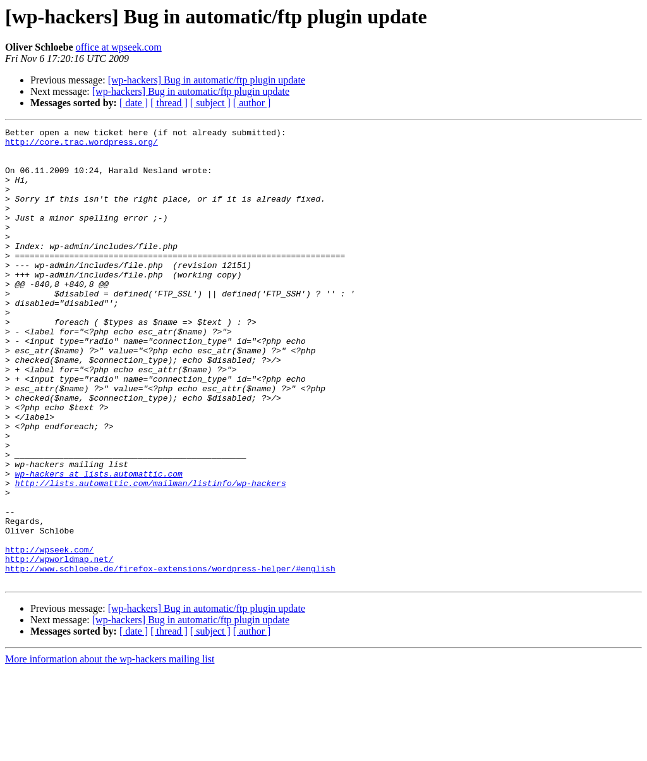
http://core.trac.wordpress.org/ (81, 145)
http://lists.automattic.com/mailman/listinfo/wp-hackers (150, 555)
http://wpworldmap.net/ (59, 646)
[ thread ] (169, 102)
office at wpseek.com (119, 47)
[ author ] (252, 102)
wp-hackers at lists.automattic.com (99, 543)
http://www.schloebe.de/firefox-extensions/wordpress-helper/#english (170, 657)
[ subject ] (210, 102)
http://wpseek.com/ (49, 634)
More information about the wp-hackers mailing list (109, 750)
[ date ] (133, 102)
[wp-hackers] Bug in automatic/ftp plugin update (206, 80)
